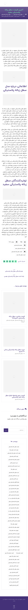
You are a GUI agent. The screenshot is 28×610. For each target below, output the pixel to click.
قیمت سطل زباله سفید (20, 255)
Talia (21, 242)
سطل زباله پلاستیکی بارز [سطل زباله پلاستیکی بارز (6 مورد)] (14, 491)
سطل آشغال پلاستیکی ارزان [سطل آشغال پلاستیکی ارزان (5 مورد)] (14, 482)
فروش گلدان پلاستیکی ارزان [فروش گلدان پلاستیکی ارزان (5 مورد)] (13, 546)
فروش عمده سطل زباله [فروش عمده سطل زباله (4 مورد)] (13, 530)
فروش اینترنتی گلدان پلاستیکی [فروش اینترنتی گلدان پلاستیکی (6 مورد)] (14, 520)
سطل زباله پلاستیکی (18, 245)
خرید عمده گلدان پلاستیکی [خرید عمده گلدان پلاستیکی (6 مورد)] (14, 475)
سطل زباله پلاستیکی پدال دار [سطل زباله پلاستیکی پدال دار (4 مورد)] (13, 511)
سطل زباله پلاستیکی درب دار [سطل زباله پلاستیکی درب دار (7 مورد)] (13, 498)
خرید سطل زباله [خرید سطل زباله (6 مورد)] (14, 469)
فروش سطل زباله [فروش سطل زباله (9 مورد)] (14, 524)
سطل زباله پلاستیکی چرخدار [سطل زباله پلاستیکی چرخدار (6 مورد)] (14, 514)
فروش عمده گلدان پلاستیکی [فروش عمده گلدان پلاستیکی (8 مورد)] (13, 533)
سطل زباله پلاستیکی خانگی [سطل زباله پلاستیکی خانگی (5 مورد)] (14, 495)
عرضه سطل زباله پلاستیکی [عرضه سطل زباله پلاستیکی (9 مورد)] (14, 517)
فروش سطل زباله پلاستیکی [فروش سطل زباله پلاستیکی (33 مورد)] (14, 527)
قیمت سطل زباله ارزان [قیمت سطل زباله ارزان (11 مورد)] (9, 553)
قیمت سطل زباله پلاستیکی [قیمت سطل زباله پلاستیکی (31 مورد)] (14, 559)
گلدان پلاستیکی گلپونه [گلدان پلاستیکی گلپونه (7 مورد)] (13, 585)
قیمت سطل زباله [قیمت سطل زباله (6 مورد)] (19, 553)
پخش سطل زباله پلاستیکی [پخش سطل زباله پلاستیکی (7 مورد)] (14, 569)
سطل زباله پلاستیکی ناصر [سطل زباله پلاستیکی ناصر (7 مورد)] (14, 508)
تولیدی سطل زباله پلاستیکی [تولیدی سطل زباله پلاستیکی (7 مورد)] (13, 459)
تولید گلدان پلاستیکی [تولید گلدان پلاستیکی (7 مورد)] (14, 456)
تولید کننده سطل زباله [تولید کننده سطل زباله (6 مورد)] (13, 450)
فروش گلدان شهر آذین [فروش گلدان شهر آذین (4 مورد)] (13, 540)
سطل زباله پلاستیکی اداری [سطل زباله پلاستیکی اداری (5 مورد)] (14, 485)
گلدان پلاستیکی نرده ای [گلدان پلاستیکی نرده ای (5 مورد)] (13, 582)
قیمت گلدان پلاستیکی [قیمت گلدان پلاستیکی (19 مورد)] (14, 566)
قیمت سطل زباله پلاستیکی (16, 251)
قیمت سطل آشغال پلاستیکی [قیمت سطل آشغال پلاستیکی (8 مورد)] (13, 549)
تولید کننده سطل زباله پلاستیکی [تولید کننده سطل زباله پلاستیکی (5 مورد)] (14, 453)
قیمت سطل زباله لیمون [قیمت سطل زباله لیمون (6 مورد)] (13, 556)
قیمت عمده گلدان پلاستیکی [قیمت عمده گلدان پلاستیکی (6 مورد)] (13, 562)
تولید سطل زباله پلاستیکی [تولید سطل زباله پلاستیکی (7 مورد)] (14, 446)
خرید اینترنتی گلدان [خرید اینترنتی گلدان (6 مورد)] (14, 462)
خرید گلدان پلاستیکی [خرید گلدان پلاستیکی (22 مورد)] (14, 479)
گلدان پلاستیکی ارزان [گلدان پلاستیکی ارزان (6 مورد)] (14, 572)
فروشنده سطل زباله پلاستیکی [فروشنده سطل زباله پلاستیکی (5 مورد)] (14, 537)
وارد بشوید (10, 419)
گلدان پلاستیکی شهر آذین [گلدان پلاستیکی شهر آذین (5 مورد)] (14, 578)
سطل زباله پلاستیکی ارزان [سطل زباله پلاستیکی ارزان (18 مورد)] (14, 488)
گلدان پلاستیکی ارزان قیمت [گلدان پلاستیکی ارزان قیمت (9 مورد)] (14, 575)
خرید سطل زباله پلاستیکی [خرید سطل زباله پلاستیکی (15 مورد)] (14, 472)
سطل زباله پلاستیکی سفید (20, 248)
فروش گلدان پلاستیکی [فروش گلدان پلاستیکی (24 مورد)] (13, 543)
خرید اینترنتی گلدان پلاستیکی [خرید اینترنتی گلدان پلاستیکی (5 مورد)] (14, 466)
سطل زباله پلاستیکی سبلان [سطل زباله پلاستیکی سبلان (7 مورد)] (14, 501)
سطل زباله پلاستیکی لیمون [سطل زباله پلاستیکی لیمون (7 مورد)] (14, 504)
